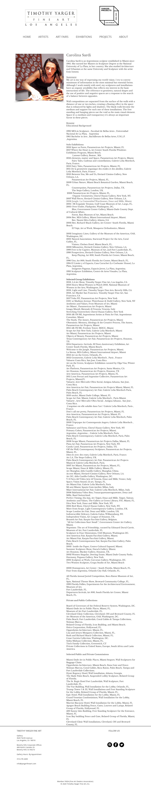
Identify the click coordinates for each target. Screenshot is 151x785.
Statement (71, 77)
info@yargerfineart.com (26, 763)
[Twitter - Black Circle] (121, 744)
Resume (70, 123)
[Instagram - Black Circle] (109, 744)
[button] (62, 37)
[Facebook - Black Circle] (115, 744)
